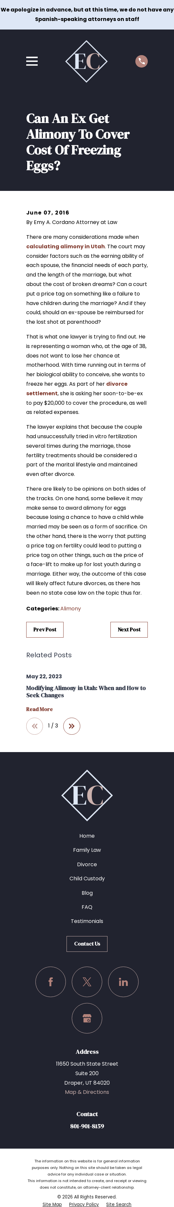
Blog (87, 893)
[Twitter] (87, 982)
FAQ (87, 907)
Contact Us (87, 943)
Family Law (87, 850)
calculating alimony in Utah (65, 246)
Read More (39, 709)
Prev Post (44, 629)
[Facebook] (50, 982)
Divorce (87, 864)
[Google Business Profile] (87, 1018)
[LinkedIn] (123, 982)
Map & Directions (87, 1092)
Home (87, 836)
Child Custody (87, 878)
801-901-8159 (87, 1126)
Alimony (70, 608)
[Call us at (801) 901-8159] (141, 61)
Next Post (129, 629)
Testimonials (87, 921)
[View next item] (71, 726)
